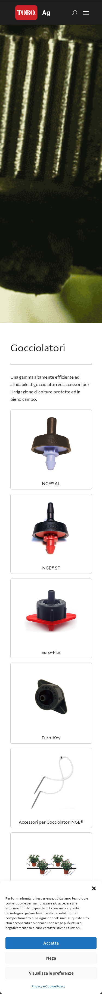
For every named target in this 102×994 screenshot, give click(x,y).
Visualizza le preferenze (51, 973)
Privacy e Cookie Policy (48, 986)
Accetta (51, 942)
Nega (51, 958)
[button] (94, 887)
